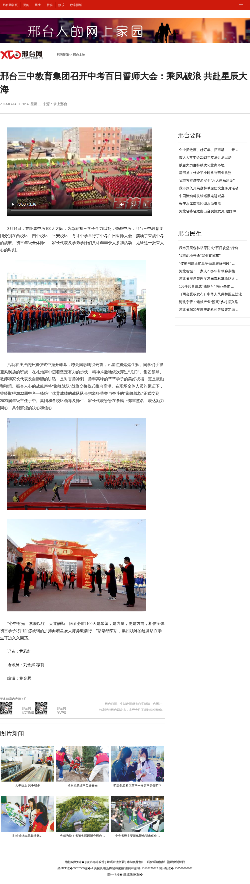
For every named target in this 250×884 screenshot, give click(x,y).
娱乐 (61, 5)
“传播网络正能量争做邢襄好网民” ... (206, 263)
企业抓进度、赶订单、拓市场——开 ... (208, 150)
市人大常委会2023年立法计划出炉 (205, 157)
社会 (50, 5)
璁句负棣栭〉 (136, 862)
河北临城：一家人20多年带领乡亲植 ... (208, 271)
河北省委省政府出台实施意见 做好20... (208, 211)
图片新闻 (12, 733)
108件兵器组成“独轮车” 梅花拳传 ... (206, 286)
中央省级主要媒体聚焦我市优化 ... (137, 836)
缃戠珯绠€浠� (74, 862)
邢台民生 (190, 233)
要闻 (26, 5)
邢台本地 (79, 54)
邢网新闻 (63, 54)
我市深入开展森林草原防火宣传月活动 (208, 188)
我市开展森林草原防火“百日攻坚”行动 (208, 248)
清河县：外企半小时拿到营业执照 (205, 173)
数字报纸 (76, 5)
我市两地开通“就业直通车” (199, 256)
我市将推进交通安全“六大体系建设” (206, 180)
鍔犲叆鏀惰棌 (156, 862)
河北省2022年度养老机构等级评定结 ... (208, 310)
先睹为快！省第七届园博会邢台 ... (82, 836)
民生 (38, 5)
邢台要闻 (190, 135)
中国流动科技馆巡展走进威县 (201, 196)
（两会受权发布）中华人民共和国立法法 (210, 294)
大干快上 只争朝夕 (27, 785)
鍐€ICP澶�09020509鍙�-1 (75, 868)
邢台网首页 (10, 5)
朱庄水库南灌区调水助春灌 (200, 204)
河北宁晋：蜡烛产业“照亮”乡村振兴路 (208, 302)
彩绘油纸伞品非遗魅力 (27, 836)
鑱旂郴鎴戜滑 (95, 862)
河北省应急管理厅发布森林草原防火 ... (208, 279)
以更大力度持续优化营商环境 (201, 165)
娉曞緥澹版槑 (116, 862)
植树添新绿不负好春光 (83, 785)
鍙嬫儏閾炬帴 (176, 862)
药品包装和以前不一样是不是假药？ (138, 785)
